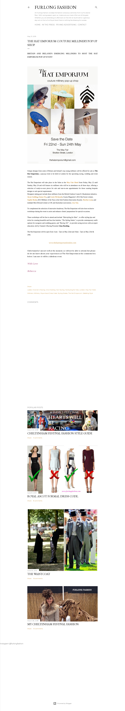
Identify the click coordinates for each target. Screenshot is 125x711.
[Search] (96, 6)
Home (38, 25)
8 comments (37, 501)
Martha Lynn (88, 200)
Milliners (30, 293)
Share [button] (29, 286)
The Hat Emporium (75, 293)
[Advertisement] (62, 383)
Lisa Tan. (75, 203)
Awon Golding (32, 197)
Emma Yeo (43, 197)
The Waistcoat (38, 574)
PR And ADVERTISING (66, 25)
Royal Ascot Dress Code (49, 293)
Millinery (37, 293)
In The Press (48, 25)
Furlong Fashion (55, 7)
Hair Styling (60, 290)
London (82, 290)
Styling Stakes (63, 293)
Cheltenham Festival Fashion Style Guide (59, 433)
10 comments (38, 629)
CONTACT (82, 25)
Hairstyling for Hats (72, 290)
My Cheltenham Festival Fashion (53, 624)
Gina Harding (50, 290)
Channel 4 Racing (38, 290)
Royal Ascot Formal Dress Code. (52, 496)
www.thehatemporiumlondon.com (62, 243)
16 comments (38, 578)
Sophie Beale (32, 200)
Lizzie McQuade (56, 197)
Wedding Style (88, 293)
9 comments (37, 438)
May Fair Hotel (72, 182)
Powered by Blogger (62, 703)
